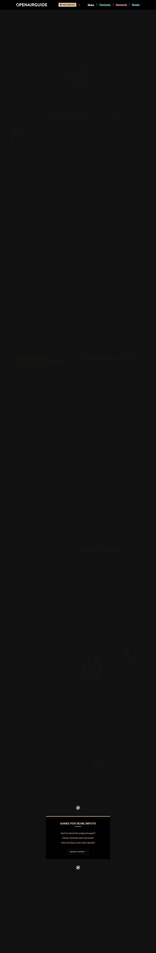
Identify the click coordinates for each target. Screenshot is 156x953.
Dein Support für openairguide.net (33, 923)
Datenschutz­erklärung (27, 929)
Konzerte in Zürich (122, 612)
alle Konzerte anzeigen (112, 597)
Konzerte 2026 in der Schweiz (94, 902)
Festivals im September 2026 (30, 902)
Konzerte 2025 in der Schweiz (94, 898)
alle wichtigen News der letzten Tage (43, 190)
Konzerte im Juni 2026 (91, 892)
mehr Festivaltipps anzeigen (77, 467)
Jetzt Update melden (134, 202)
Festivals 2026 (23, 889)
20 (96, 526)
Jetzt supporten (67, 5)
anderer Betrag (117, 527)
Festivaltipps (22, 879)
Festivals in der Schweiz (119, 313)
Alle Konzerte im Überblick (93, 905)
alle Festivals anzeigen (112, 299)
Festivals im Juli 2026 (27, 898)
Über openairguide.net (27, 919)
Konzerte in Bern (88, 886)
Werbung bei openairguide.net (31, 926)
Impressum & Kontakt (27, 932)
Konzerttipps (86, 879)
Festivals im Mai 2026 (27, 892)
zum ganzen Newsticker (112, 192)
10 (86, 526)
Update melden (77, 841)
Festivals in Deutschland (28, 886)
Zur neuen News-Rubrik (32, 32)
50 (106, 526)
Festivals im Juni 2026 (27, 895)
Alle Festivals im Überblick (29, 905)
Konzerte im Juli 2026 (91, 895)
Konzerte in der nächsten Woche (96, 889)
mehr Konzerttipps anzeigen (116, 779)
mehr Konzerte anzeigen (51, 771)
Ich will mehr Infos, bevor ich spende (77, 555)
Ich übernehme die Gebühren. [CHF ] (100, 533)
